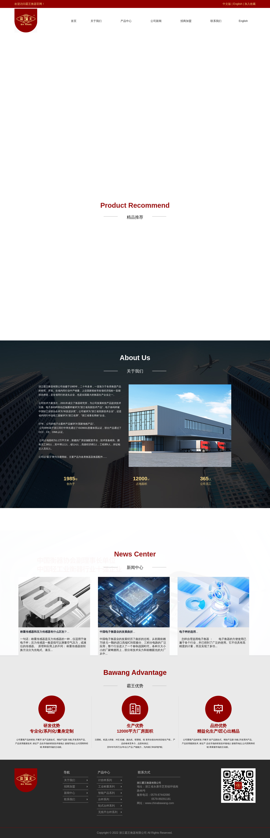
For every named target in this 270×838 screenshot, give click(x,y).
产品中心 (126, 19)
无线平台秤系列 (107, 812)
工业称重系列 (106, 786)
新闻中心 (69, 792)
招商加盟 (185, 19)
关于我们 (96, 19)
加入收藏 (250, 3)
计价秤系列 (105, 780)
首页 (73, 19)
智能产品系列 (106, 792)
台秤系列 (103, 799)
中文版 (227, 3)
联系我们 (215, 19)
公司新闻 (156, 19)
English (237, 3)
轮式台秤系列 (106, 805)
